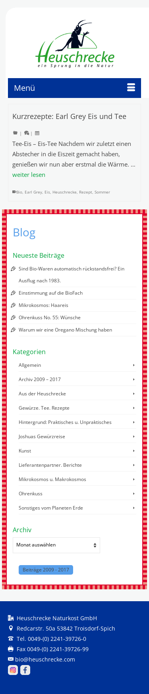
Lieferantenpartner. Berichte (50, 465)
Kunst (25, 450)
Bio (19, 192)
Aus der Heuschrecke (42, 393)
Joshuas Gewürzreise (42, 436)
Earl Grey (33, 192)
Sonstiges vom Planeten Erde (51, 507)
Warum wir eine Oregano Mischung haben (65, 329)
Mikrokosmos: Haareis (43, 305)
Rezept (85, 192)
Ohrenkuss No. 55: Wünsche (50, 317)
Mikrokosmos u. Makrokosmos (52, 479)
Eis (47, 192)
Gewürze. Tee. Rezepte (44, 408)
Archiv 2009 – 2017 (40, 379)
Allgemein (30, 365)
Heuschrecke (64, 192)
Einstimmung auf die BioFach (51, 292)
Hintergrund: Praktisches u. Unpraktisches (65, 422)
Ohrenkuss (31, 493)
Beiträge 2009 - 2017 (46, 569)
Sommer (102, 192)
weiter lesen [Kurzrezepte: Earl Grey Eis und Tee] (28, 174)
